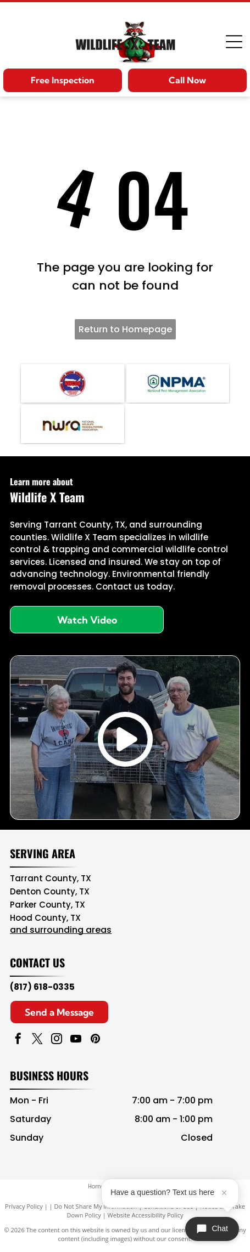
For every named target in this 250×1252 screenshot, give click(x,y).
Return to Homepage (125, 329)
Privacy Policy (24, 1206)
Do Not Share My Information (95, 1206)
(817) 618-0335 (42, 987)
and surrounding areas (61, 930)
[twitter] (37, 1040)
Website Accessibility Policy (146, 1215)
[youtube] (76, 1040)
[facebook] (18, 1040)
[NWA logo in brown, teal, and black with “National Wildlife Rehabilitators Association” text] (72, 424)
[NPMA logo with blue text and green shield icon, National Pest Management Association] (177, 383)
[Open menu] (234, 41)
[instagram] (56, 1040)
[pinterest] (95, 1040)
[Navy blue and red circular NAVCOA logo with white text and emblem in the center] (72, 383)
